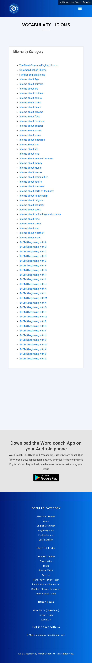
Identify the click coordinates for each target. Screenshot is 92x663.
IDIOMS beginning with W (33, 344)
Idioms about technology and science (40, 214)
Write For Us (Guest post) (46, 610)
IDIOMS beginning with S (32, 326)
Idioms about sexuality (31, 204)
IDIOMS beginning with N (33, 302)
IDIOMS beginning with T (32, 330)
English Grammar (46, 526)
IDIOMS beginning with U (33, 335)
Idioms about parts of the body (36, 190)
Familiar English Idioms (32, 74)
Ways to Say (46, 561)
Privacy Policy (46, 615)
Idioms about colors (30, 97)
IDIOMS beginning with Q (33, 316)
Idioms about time (29, 218)
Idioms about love (29, 153)
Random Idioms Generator (46, 584)
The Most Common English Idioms (38, 65)
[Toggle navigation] (79, 8)
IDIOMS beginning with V (33, 339)
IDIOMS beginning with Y (32, 353)
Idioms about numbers (31, 186)
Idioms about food (29, 116)
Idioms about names (30, 172)
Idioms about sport (29, 209)
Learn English (46, 540)
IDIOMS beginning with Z (33, 358)
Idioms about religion (31, 200)
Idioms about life (28, 149)
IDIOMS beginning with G (33, 270)
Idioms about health (30, 130)
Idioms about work (29, 237)
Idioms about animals (31, 83)
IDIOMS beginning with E (32, 260)
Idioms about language (32, 139)
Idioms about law (28, 144)
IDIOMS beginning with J (32, 284)
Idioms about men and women (36, 158)
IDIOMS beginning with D (33, 256)
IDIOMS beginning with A (33, 242)
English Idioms (46, 535)
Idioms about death (30, 107)
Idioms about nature (30, 181)
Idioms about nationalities (33, 177)
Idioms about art (28, 88)
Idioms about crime (30, 102)
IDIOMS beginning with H (33, 274)
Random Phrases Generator (45, 589)
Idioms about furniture (31, 121)
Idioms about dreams (31, 111)
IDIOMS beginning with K (32, 288)
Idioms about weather (31, 232)
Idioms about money (30, 163)
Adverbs (46, 575)
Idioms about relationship (33, 195)
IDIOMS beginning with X (33, 349)
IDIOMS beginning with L (32, 293)
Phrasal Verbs (46, 570)
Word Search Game (46, 593)
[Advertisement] (46, 400)
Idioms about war (29, 228)
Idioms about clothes (31, 93)
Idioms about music (30, 167)
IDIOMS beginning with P (32, 312)
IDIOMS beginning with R (32, 321)
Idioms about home (30, 135)
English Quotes (46, 530)
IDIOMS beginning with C (33, 251)
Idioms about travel (30, 223)
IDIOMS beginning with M (33, 298)
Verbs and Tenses (46, 516)
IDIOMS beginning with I (32, 279)
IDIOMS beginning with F (32, 265)
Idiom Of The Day (46, 556)
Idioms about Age (29, 79)
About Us (46, 620)
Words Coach (45, 654)
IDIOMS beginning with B (32, 246)
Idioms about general (31, 125)
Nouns (46, 521)
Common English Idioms (33, 69)
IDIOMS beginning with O (33, 307)
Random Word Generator (46, 580)
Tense (46, 566)
